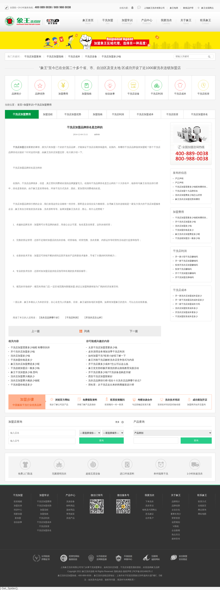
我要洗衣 (166, 20)
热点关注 (176, 534)
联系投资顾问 (117, 399)
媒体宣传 (176, 538)
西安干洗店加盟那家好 (100, 376)
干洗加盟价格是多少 (21, 359)
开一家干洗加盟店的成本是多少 (189, 300)
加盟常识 (127, 20)
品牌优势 (176, 505)
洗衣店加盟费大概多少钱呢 (25, 380)
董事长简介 (176, 514)
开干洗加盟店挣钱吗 (184, 277)
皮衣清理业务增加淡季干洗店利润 (106, 351)
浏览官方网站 (62, 399)
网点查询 (202, 510)
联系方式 (202, 501)
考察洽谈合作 (145, 399)
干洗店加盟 (18, 147)
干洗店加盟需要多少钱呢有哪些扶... (191, 187)
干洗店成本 (74, 56)
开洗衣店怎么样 (93, 317)
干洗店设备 (91, 56)
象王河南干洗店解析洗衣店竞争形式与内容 (111, 359)
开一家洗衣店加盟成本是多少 (188, 296)
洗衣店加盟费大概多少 (23, 376)
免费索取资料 (90, 399)
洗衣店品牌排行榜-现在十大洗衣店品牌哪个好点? (114, 380)
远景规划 (176, 522)
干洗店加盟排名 (199, 114)
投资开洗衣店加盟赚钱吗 (186, 265)
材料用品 (70, 505)
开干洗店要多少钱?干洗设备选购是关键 (109, 372)
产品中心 (146, 20)
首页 (19, 104)
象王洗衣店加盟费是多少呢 (25, 364)
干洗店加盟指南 (55, 56)
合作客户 (149, 518)
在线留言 (202, 505)
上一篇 (35, 331)
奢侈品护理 (188, 8)
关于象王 (185, 20)
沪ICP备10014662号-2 (142, 571)
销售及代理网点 (149, 510)
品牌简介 (176, 501)
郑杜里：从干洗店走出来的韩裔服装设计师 (111, 384)
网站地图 (202, 514)
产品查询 (139, 421)
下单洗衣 (149, 501)
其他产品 (70, 518)
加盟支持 (18, 505)
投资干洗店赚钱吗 (183, 269)
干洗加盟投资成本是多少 (186, 316)
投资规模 (18, 501)
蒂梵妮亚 (70, 514)
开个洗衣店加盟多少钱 (23, 351)
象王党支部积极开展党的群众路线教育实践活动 (113, 368)
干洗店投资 (172, 114)
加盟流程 (48, 114)
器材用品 (70, 510)
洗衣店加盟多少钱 (20, 355)
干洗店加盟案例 (32, 56)
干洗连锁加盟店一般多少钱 (25, 368)
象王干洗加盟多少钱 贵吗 (24, 372)
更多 (117, 422)
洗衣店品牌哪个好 (49, 317)
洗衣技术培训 (172, 399)
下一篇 (134, 331)
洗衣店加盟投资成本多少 (186, 308)
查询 (101, 440)
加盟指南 (97, 114)
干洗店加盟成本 (145, 114)
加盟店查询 (15, 421)
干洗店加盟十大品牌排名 (186, 191)
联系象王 (205, 20)
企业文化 (176, 510)
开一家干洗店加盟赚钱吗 (186, 261)
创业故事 (18, 522)
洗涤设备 (70, 501)
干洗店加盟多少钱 (111, 56)
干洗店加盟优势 (72, 114)
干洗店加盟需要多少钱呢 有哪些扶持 (30, 347)
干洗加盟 (107, 20)
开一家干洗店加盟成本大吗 (187, 304)
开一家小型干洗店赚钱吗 (186, 256)
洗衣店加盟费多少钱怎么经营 (188, 195)
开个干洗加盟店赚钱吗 (185, 273)
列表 (87, 331)
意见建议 (149, 514)
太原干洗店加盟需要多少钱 (102, 347)
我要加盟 (18, 514)
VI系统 (176, 526)
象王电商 (174, 8)
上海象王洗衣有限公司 (154, 8)
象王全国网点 (207, 8)
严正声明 (179, 178)
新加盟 (18, 518)
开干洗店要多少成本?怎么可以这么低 (108, 364)
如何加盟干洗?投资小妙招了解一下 (107, 355)
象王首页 (88, 20)
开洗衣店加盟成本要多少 (186, 312)
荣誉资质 (176, 518)
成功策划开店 (200, 399)
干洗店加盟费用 (43, 104)
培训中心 (18, 510)
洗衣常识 (149, 505)
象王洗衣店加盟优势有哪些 (187, 199)
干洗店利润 (118, 114)
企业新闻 (176, 530)
